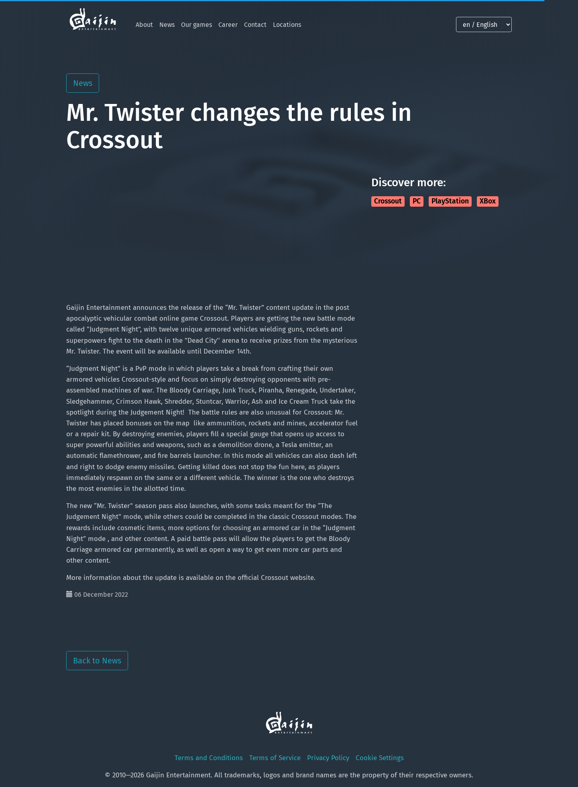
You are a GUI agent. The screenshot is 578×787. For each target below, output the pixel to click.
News (167, 24)
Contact (255, 24)
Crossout (388, 201)
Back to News (97, 660)
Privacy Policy (328, 758)
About (144, 24)
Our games (196, 24)
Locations (287, 24)
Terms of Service (275, 758)
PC (417, 201)
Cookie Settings (380, 758)
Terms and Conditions (209, 758)
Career (228, 24)
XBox (488, 201)
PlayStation (450, 201)
